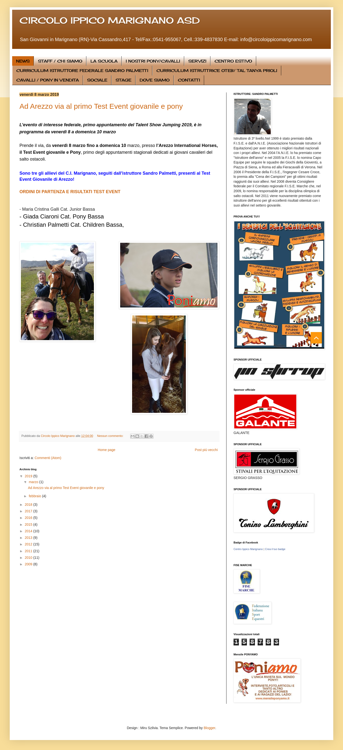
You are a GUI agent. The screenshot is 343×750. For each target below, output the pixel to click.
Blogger (209, 728)
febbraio (35, 496)
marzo (34, 482)
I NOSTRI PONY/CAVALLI (153, 61)
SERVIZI (197, 61)
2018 (29, 504)
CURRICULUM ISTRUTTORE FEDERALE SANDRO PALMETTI (82, 70)
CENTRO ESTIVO (233, 61)
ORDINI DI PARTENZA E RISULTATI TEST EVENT (69, 191)
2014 (29, 531)
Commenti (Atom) (48, 458)
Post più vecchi (206, 450)
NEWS (23, 61)
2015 (29, 524)
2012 (29, 544)
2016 (29, 518)
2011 (29, 551)
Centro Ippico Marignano (248, 549)
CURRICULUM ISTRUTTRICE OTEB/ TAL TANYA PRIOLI (216, 70)
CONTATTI (189, 80)
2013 (29, 538)
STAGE (123, 80)
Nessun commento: (110, 436)
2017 (29, 511)
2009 (29, 564)
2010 (29, 558)
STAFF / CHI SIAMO (60, 61)
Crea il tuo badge (275, 549)
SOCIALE (97, 80)
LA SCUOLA (103, 61)
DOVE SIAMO (155, 80)
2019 (29, 476)
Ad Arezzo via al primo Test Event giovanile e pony (101, 106)
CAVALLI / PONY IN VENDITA (47, 80)
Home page (106, 450)
